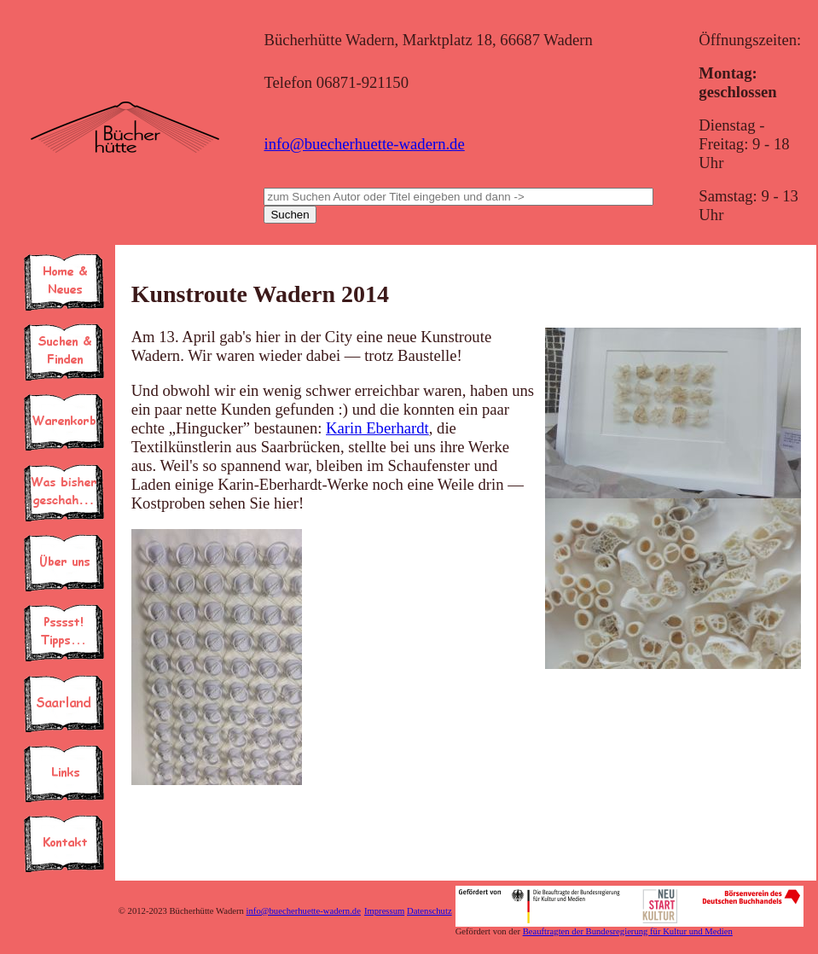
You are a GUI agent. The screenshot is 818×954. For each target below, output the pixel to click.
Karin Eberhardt (377, 428)
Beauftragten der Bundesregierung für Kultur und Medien (628, 931)
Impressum (384, 911)
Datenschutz (429, 911)
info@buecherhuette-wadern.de (364, 144)
